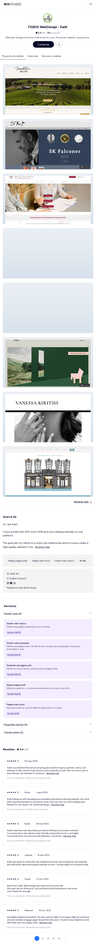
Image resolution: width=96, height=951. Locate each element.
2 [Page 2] (42, 938)
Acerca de (33, 56)
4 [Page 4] (53, 938)
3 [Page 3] (48, 938)
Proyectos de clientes (13, 56)
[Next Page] (65, 938)
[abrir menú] (91, 4)
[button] (48, 89)
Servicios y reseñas (51, 56)
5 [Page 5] (59, 938)
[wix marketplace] (12, 4)
